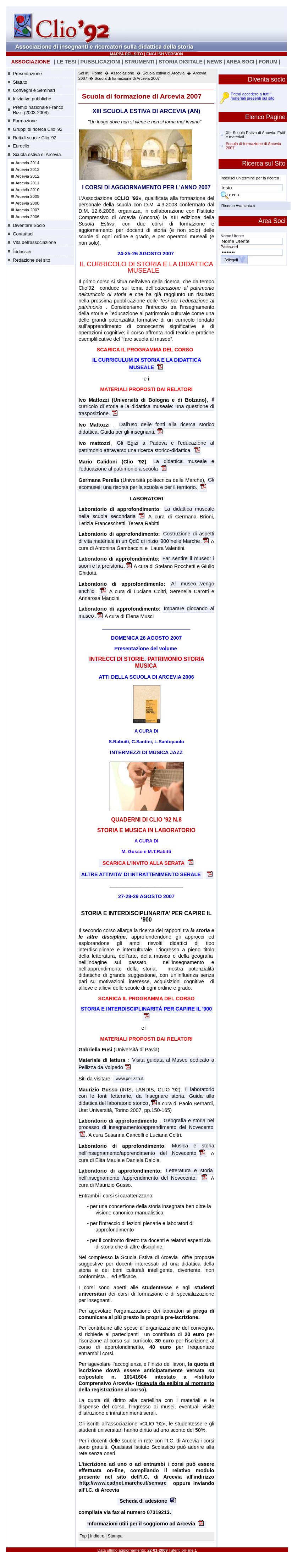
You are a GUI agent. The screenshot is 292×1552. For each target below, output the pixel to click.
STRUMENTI (139, 62)
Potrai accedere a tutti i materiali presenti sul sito (252, 96)
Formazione (25, 120)
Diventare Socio (29, 225)
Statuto (20, 82)
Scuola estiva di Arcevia (37, 154)
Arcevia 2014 (27, 163)
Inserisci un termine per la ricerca (250, 178)
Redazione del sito (31, 260)
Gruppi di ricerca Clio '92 (37, 129)
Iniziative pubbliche (32, 98)
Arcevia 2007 (27, 210)
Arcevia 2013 (27, 169)
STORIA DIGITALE (181, 62)
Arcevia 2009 (27, 196)
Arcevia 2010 (27, 190)
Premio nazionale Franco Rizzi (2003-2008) (38, 110)
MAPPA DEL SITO (126, 54)
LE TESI (66, 62)
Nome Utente (232, 236)
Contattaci (23, 234)
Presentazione (27, 73)
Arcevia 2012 (27, 176)
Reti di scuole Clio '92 (34, 137)
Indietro (97, 1536)
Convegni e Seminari (34, 90)
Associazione (122, 73)
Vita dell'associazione (34, 242)
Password (229, 247)
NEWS (214, 62)
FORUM (268, 62)
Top (84, 1536)
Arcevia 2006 (27, 217)
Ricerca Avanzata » (238, 206)
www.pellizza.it (129, 1079)
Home (97, 73)
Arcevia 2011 (27, 183)
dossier (22, 251)
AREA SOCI (240, 62)
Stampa (115, 1536)
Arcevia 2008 (27, 203)
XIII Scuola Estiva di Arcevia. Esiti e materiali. (255, 134)
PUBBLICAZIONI (101, 62)
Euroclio (21, 146)
